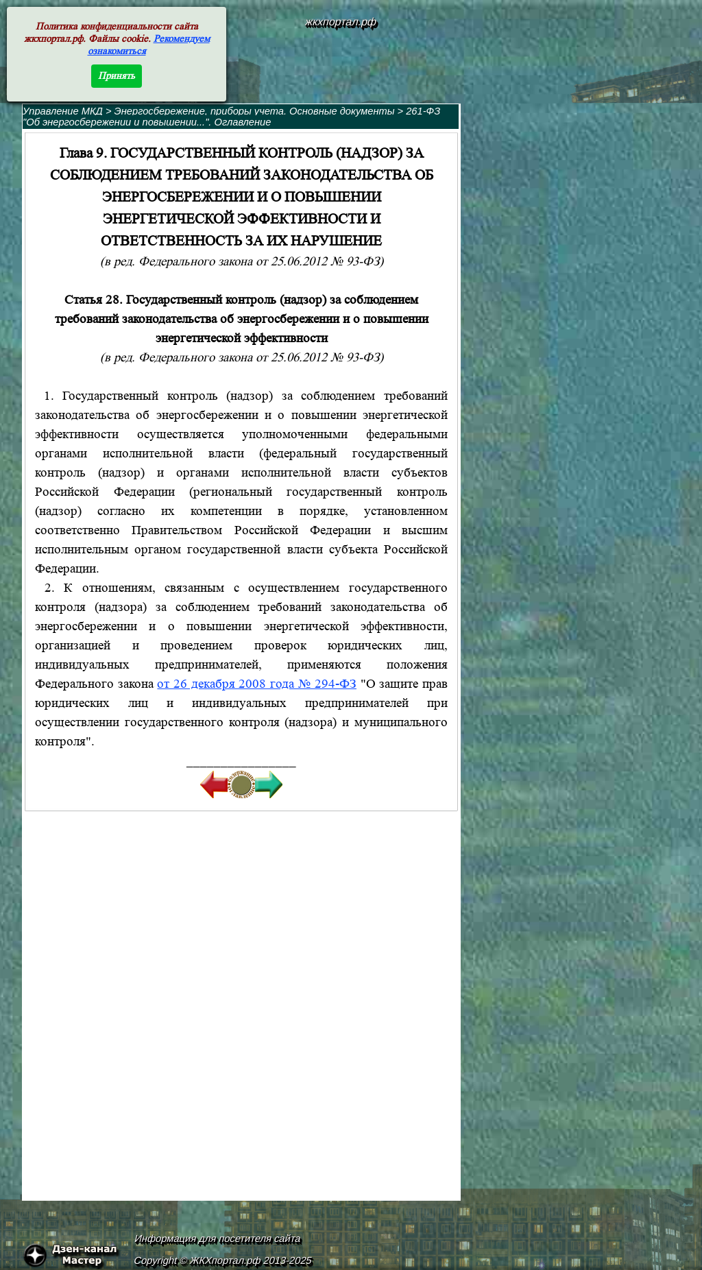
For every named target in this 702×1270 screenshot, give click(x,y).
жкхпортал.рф (341, 21)
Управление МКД (63, 111)
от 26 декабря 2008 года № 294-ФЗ (256, 684)
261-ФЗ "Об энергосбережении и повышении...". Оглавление (231, 117)
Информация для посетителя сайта (218, 1238)
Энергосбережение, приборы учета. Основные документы (254, 111)
